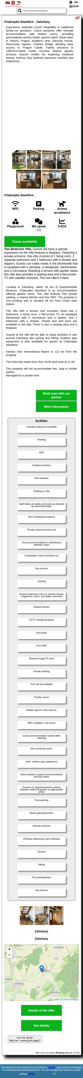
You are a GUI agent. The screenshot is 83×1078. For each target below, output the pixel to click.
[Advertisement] (41, 106)
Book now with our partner (56, 395)
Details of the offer (41, 1010)
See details (41, 1025)
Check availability (24, 241)
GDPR (31, 1074)
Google (51, 1067)
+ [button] (9, 949)
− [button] (9, 955)
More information (56, 406)
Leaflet (56, 999)
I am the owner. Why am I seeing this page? (24, 1039)
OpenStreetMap (70, 999)
